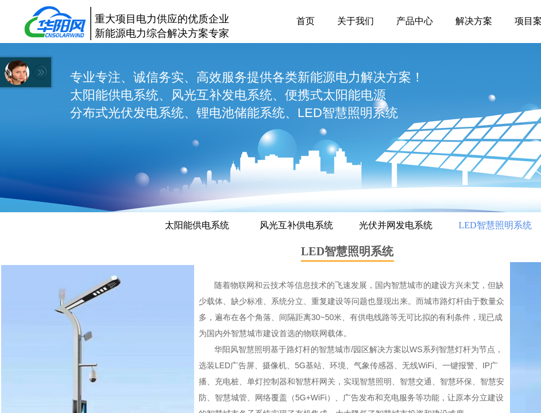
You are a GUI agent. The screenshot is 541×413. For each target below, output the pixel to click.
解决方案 (473, 21)
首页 (305, 21)
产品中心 (414, 21)
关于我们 (355, 21)
